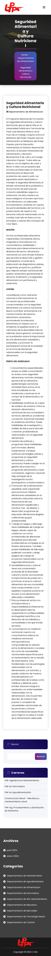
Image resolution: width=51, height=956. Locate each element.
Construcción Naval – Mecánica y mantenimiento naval (22, 800)
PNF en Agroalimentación (18, 792)
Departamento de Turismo (21, 922)
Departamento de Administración (24, 875)
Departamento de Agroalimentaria (25, 881)
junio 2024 (12, 850)
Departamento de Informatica (23, 893)
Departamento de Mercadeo (22, 910)
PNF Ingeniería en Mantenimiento (22, 780)
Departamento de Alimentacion (25, 60)
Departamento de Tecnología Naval (26, 916)
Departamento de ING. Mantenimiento (27, 899)
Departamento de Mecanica (22, 904)
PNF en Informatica (15, 786)
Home (24, 54)
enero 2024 (13, 856)
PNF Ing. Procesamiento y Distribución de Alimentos (24, 809)
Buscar (15, 744)
